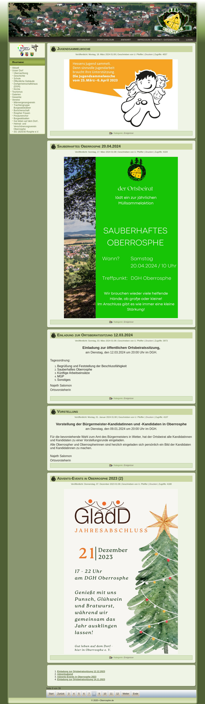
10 (105, 693)
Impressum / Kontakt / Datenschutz (158, 40)
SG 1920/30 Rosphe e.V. (26, 131)
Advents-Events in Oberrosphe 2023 (76, 676)
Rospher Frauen (22, 113)
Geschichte (19, 76)
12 (117, 693)
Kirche (17, 89)
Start (51, 693)
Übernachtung (21, 73)
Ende (135, 693)
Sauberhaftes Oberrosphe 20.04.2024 (89, 146)
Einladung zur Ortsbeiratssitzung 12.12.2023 (81, 671)
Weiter (126, 693)
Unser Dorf (17, 70)
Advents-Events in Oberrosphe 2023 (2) (90, 478)
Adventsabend (65, 674)
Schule (17, 78)
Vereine (16, 99)
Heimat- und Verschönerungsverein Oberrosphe (25, 126)
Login (189, 40)
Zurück (60, 693)
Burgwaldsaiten (21, 118)
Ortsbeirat (83, 40)
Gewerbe (16, 97)
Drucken (149, 54)
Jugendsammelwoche (73, 49)
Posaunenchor (21, 115)
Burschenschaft (21, 110)
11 (111, 693)
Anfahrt (126, 40)
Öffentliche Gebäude (24, 81)
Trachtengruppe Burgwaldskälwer (22, 106)
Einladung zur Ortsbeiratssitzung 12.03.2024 (95, 335)
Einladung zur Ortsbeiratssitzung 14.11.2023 (81, 679)
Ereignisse (128, 133)
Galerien (16, 94)
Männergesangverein (24, 102)
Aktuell (15, 68)
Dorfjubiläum (105, 40)
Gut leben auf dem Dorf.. (26, 121)
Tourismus (17, 91)
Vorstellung (67, 411)
